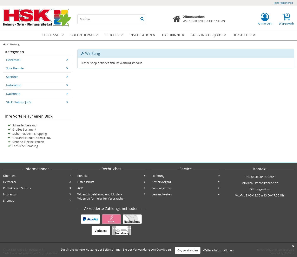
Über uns (37, 176)
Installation (142, 35)
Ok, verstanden (187, 250)
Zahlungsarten (186, 188)
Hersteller (243, 35)
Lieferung (186, 176)
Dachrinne (173, 35)
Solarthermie (84, 35)
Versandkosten (186, 194)
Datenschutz (111, 182)
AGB (111, 188)
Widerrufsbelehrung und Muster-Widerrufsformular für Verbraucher (111, 196)
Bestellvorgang (186, 182)
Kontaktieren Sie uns (37, 188)
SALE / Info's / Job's (208, 35)
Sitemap (37, 200)
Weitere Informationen (218, 250)
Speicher (114, 35)
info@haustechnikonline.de (260, 183)
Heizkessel (53, 35)
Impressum (37, 194)
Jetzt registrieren (283, 3)
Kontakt (111, 176)
